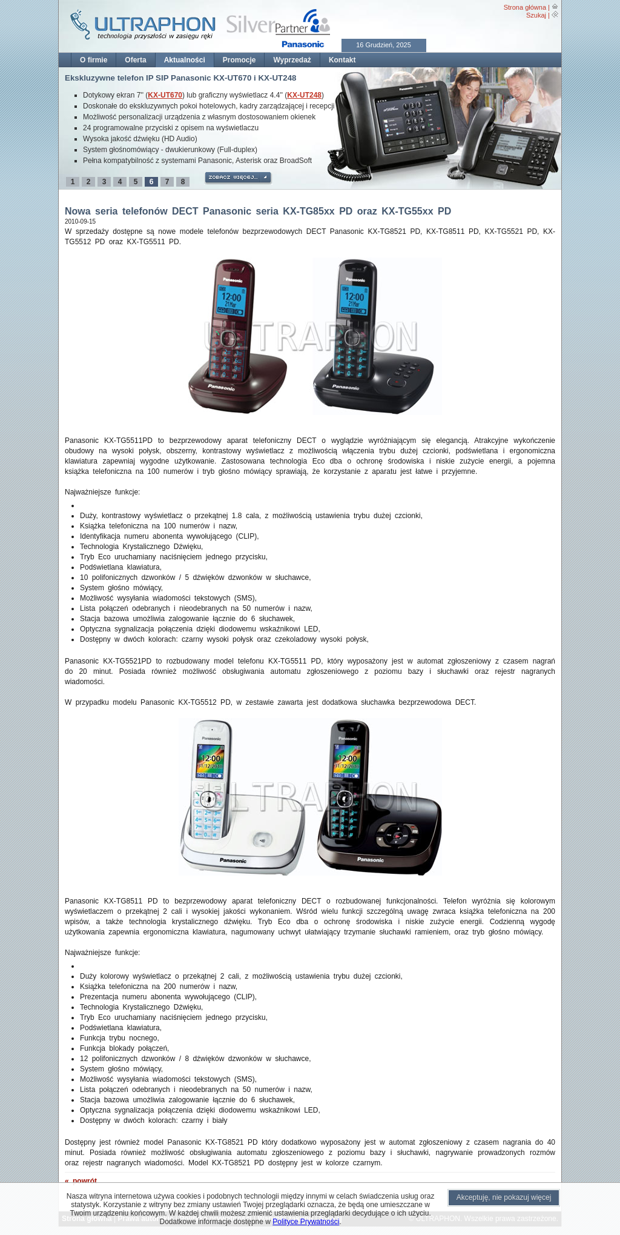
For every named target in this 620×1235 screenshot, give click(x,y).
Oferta (135, 60)
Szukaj (536, 15)
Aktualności (184, 60)
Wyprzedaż (292, 60)
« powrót (81, 1181)
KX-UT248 (304, 95)
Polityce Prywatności (305, 1221)
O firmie (93, 60)
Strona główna (525, 7)
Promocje (239, 60)
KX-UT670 (165, 95)
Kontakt (342, 60)
